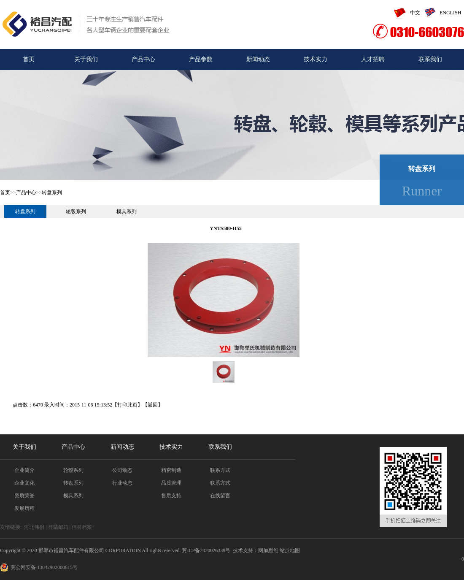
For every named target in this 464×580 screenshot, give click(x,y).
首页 (29, 59)
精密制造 (171, 470)
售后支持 (171, 496)
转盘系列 (52, 192)
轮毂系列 (76, 211)
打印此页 (127, 405)
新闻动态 (258, 59)
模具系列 (126, 211)
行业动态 (122, 483)
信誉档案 (82, 527)
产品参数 (201, 59)
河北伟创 (34, 527)
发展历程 (24, 508)
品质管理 (171, 483)
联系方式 (220, 470)
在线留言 (220, 496)
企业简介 (24, 470)
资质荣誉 (24, 496)
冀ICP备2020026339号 (206, 550)
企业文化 (24, 483)
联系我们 (430, 59)
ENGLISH (440, 13)
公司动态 (122, 470)
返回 (153, 405)
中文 (405, 13)
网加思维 (268, 550)
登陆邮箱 (58, 527)
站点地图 (290, 550)
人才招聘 (373, 59)
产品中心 (143, 59)
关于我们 (86, 59)
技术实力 (315, 59)
